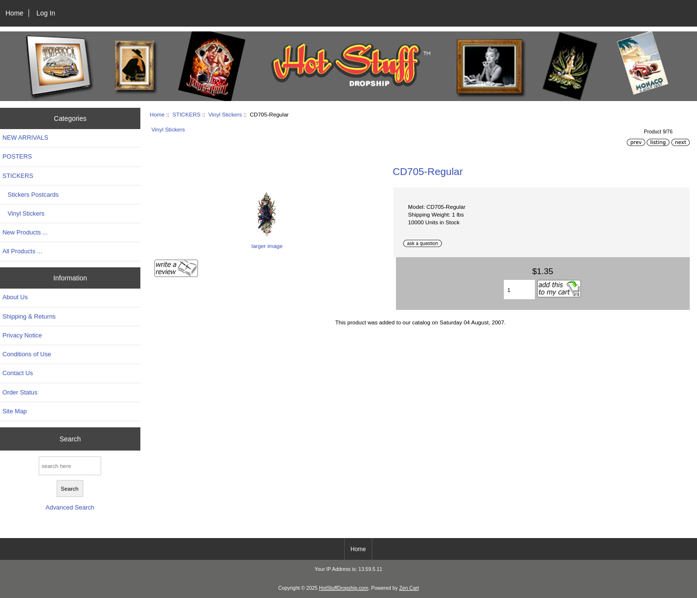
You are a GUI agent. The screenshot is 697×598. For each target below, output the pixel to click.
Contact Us (17, 373)
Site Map (14, 411)
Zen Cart (409, 588)
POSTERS (17, 156)
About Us (15, 297)
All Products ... (22, 251)
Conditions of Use (26, 354)
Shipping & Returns (29, 316)
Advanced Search (69, 507)
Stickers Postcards (30, 194)
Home (14, 13)
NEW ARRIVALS (25, 137)
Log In (45, 13)
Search (70, 438)
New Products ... (25, 232)
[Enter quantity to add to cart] (519, 289)
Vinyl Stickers (225, 114)
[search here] (70, 465)
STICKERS (186, 114)
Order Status (19, 392)
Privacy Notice (22, 335)
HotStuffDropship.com (343, 588)
